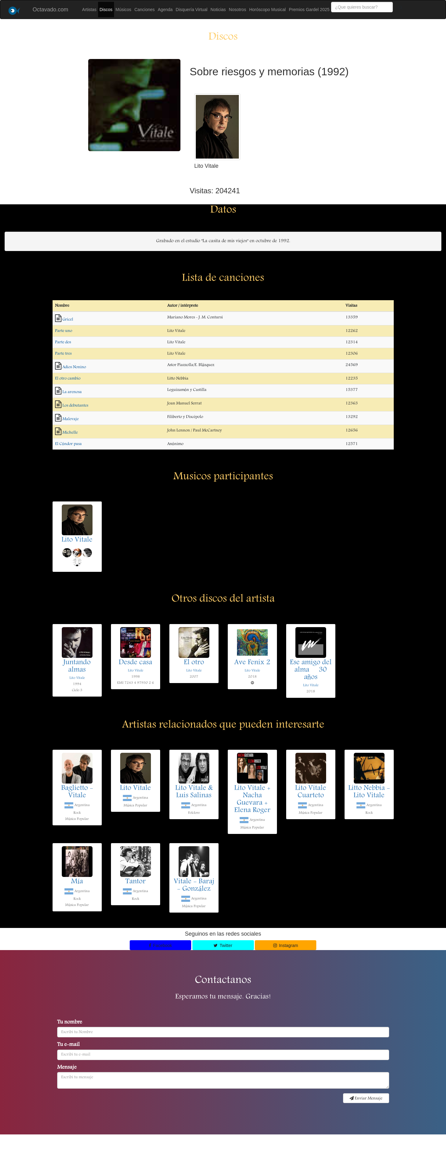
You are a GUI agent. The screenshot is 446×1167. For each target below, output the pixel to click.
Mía (77, 881)
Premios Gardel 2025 (309, 9)
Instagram (285, 945)
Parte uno (63, 331)
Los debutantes (75, 405)
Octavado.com (50, 9)
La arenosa (72, 392)
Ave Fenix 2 (252, 662)
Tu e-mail (68, 1045)
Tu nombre (69, 1022)
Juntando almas (77, 666)
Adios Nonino (74, 367)
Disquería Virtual (191, 9)
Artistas (89, 9)
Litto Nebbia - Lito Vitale (369, 792)
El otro (194, 662)
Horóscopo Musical (267, 9)
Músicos (123, 9)
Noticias (218, 9)
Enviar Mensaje (365, 1098)
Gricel (67, 319)
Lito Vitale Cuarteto (310, 792)
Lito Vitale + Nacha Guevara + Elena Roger (252, 799)
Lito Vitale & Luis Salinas (194, 792)
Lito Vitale (77, 540)
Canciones (144, 9)
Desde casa (135, 662)
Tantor (135, 881)
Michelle (70, 432)
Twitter (223, 945)
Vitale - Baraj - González (194, 885)
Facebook (160, 945)
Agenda (165, 9)
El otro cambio (68, 378)
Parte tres (63, 353)
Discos (106, 9)
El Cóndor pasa (68, 444)
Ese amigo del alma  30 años (311, 670)
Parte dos (63, 342)
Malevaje (70, 419)
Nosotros (237, 9)
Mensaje (67, 1068)
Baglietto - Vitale (77, 792)
